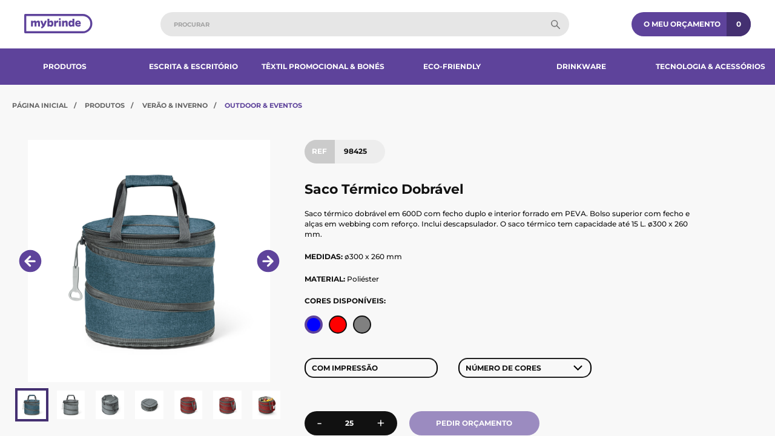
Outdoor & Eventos (263, 105)
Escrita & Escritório (193, 66)
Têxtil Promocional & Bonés (323, 66)
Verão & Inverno (175, 105)
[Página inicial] (58, 24)
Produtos (65, 66)
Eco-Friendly (452, 66)
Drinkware (581, 66)
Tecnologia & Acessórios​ (710, 66)
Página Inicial (40, 105)
